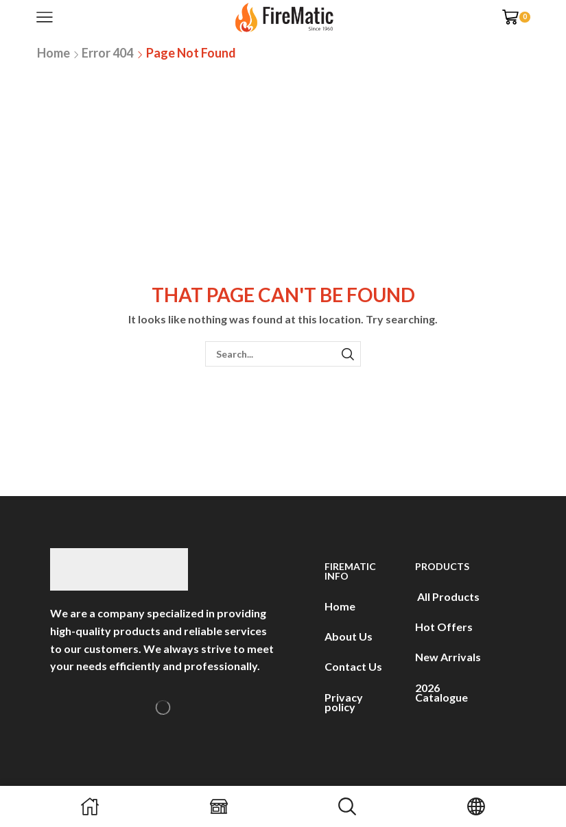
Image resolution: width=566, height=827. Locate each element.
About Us (349, 636)
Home (53, 52)
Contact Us (353, 666)
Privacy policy (344, 702)
